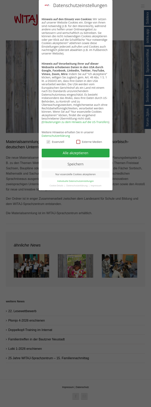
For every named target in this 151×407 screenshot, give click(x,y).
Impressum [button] (96, 185)
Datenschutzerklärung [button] (77, 185)
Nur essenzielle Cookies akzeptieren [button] (75, 174)
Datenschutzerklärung (56, 136)
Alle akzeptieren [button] (75, 152)
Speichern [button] (75, 164)
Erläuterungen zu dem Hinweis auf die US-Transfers (75, 122)
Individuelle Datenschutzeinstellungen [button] (75, 181)
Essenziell (55, 142)
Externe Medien (89, 142)
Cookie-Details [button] (57, 185)
